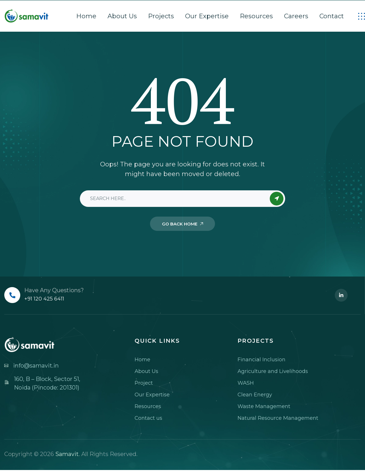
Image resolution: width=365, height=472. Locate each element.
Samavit (67, 454)
